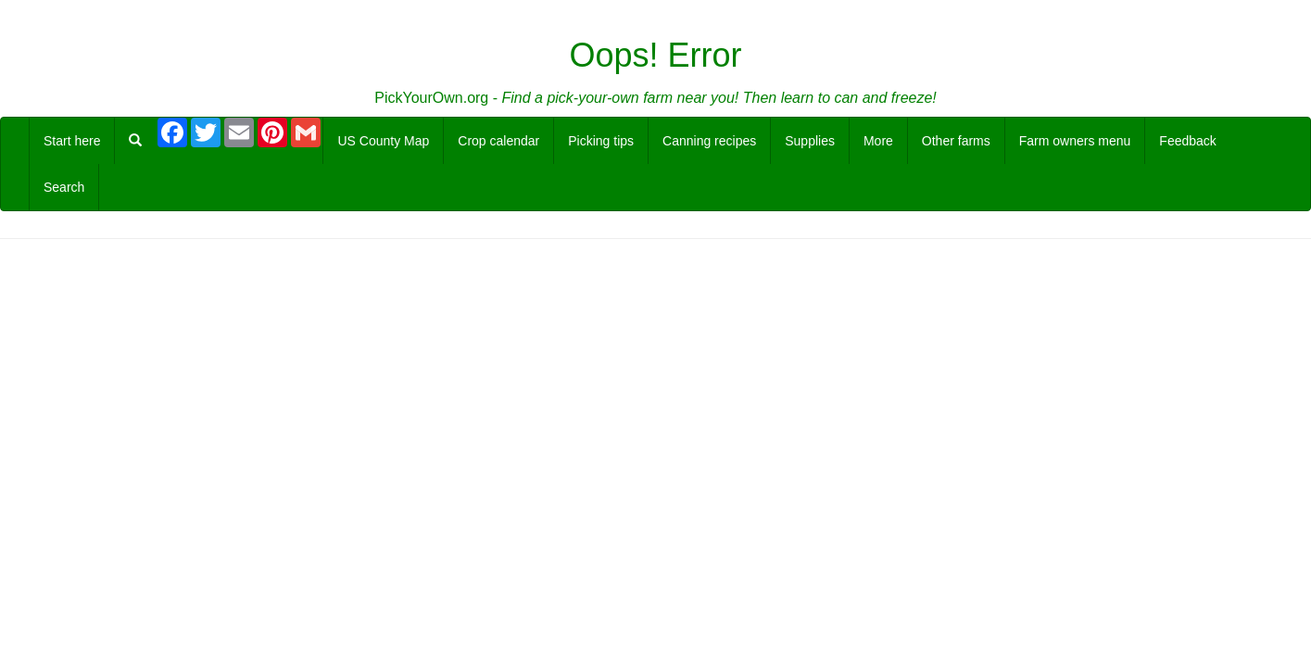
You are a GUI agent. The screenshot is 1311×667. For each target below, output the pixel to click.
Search (64, 187)
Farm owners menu (1075, 140)
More (878, 140)
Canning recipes (709, 140)
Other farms (956, 140)
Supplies (810, 140)
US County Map (383, 140)
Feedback (1187, 140)
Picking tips (601, 140)
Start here (72, 140)
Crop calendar (498, 140)
